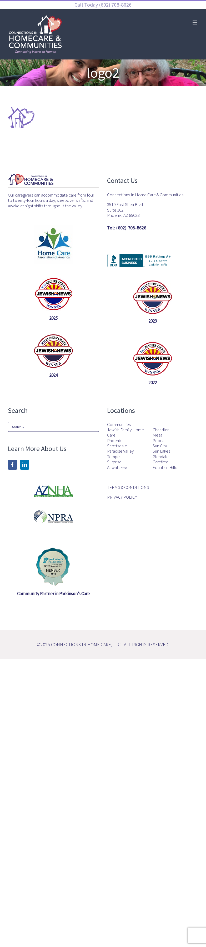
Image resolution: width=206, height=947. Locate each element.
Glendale (161, 456)
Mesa (157, 435)
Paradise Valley (120, 451)
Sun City (160, 445)
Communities (119, 424)
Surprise (114, 461)
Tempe (113, 456)
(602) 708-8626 (115, 4)
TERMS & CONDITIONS (128, 487)
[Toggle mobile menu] (195, 22)
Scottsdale (117, 445)
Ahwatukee (117, 467)
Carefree (160, 461)
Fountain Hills (165, 467)
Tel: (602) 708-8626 (126, 228)
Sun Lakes (161, 451)
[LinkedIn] (24, 465)
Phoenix (114, 440)
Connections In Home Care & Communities (145, 195)
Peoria (158, 440)
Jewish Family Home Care (125, 432)
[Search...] (53, 427)
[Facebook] (12, 465)
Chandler (161, 429)
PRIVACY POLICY (122, 497)
